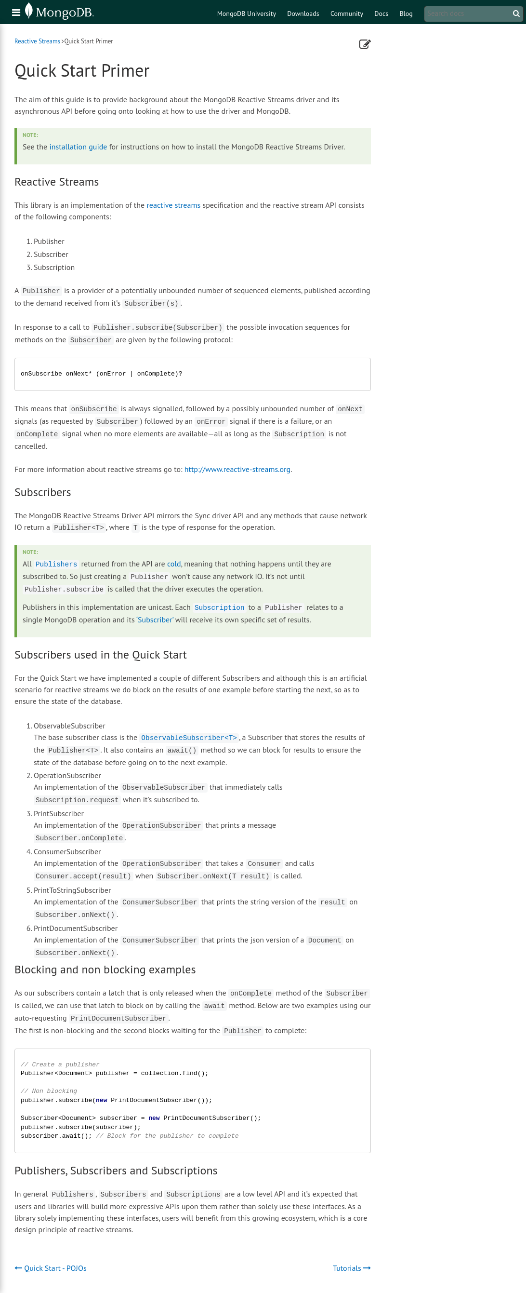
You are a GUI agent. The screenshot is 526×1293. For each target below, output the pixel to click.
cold (174, 563)
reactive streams (173, 205)
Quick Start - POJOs (50, 1268)
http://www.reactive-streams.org (237, 469)
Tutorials (352, 1268)
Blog (405, 13)
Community (346, 13)
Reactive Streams (37, 41)
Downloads (303, 13)
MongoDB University (246, 13)
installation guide (78, 146)
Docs (381, 13)
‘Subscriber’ (154, 619)
